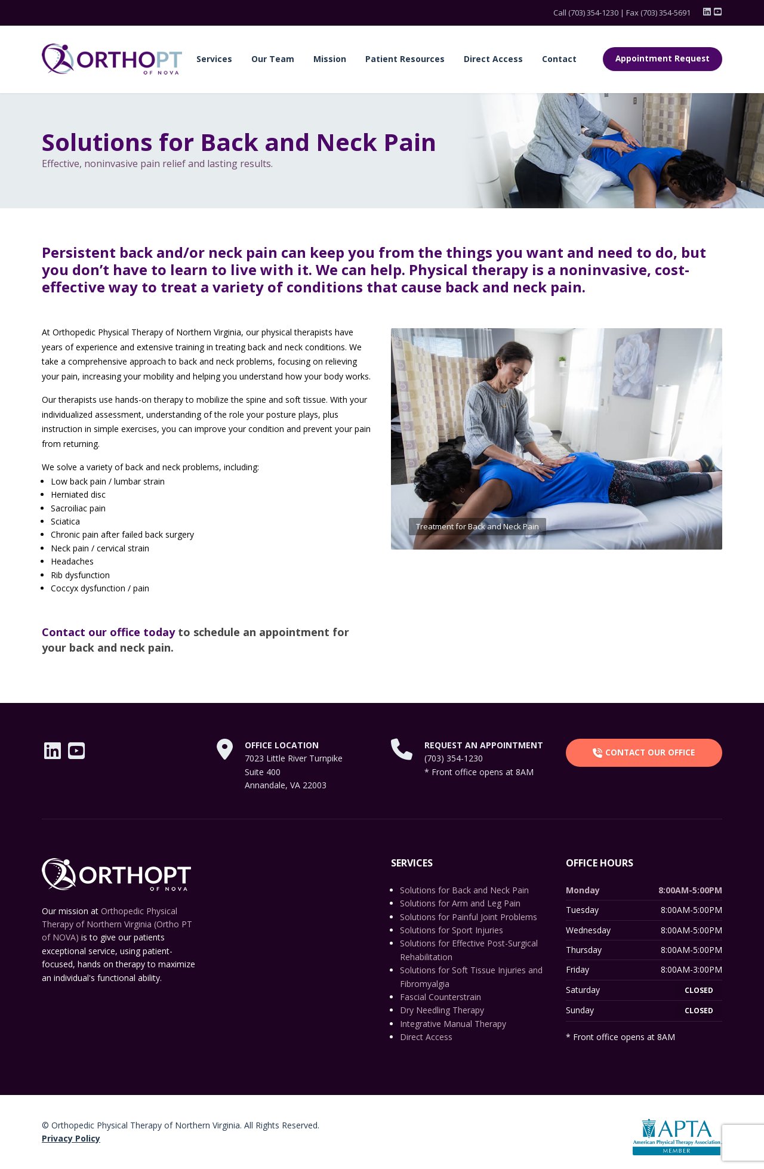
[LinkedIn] (708, 12)
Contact (559, 58)
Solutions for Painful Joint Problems (468, 917)
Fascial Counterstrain (440, 997)
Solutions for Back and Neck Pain (464, 890)
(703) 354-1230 (593, 12)
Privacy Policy (71, 1138)
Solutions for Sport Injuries (451, 930)
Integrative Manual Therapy (453, 1023)
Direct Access (493, 58)
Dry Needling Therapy (442, 1010)
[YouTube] (718, 12)
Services (214, 58)
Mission (329, 58)
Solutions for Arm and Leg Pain (460, 903)
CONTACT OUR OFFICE (644, 752)
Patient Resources (405, 58)
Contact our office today (108, 632)
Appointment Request (662, 58)
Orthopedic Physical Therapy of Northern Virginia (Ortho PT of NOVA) (117, 924)
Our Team (272, 58)
